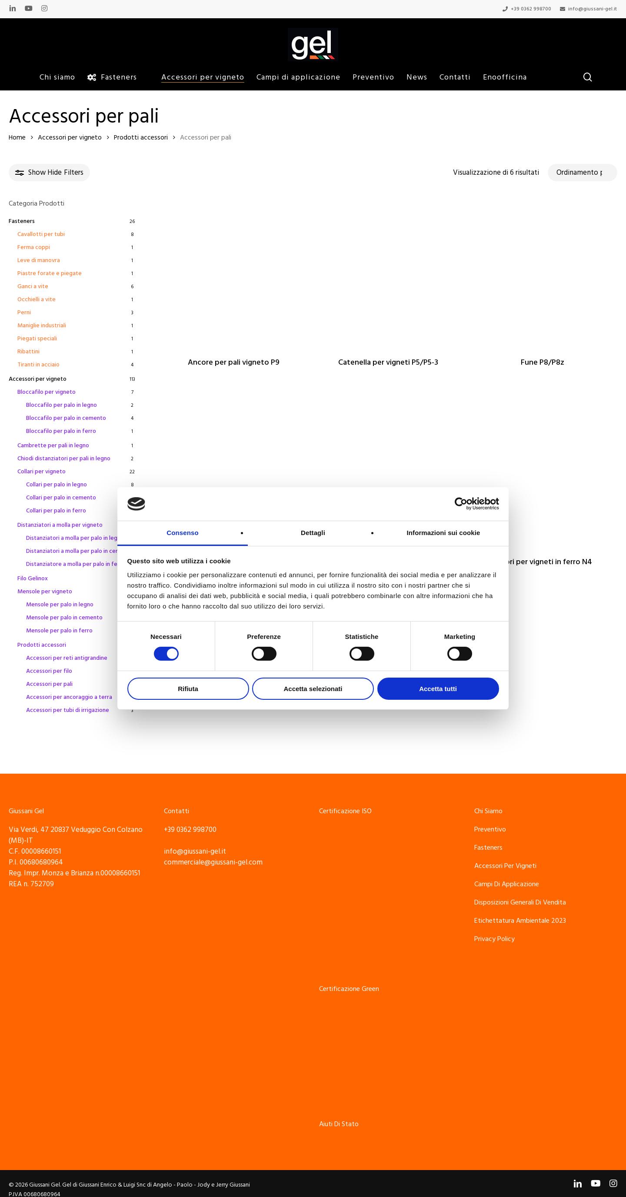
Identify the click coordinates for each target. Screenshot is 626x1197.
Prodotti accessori (141, 137)
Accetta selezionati (312, 688)
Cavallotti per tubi (41, 234)
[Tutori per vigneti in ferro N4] (542, 472)
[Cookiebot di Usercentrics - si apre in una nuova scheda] (461, 503)
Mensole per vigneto (44, 591)
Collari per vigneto (41, 471)
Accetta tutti (438, 688)
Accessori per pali (49, 684)
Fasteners (22, 221)
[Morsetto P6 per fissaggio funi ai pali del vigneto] (388, 472)
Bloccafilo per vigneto (46, 392)
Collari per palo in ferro (56, 510)
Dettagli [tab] (313, 532)
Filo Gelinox (32, 578)
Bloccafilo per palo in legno (61, 405)
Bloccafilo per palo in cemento (66, 418)
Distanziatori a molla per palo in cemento (79, 551)
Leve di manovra (38, 260)
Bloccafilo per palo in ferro (61, 431)
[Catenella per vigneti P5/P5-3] (388, 273)
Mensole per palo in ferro (59, 630)
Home (17, 137)
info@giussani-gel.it (195, 841)
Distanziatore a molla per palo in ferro (75, 564)
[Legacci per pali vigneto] (233, 472)
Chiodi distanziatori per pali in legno (63, 458)
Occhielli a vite (36, 299)
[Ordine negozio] (582, 172)
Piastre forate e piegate (49, 273)
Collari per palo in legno (56, 484)
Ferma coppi (33, 247)
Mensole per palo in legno (59, 604)
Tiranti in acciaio (38, 364)
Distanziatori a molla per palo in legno (75, 538)
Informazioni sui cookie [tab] (443, 532)
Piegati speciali (37, 338)
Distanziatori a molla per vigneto (60, 525)
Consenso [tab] (182, 532)
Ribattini (28, 351)
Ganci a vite (32, 286)
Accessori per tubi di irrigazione (67, 710)
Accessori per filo (49, 671)
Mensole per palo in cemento (64, 617)
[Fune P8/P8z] (542, 273)
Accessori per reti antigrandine (66, 658)
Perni (24, 312)
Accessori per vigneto (70, 137)
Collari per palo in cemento (61, 497)
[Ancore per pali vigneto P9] (233, 273)
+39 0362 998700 (190, 819)
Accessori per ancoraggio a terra (69, 697)
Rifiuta (188, 688)
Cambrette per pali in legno (53, 445)
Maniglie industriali (41, 325)
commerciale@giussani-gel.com (213, 852)
